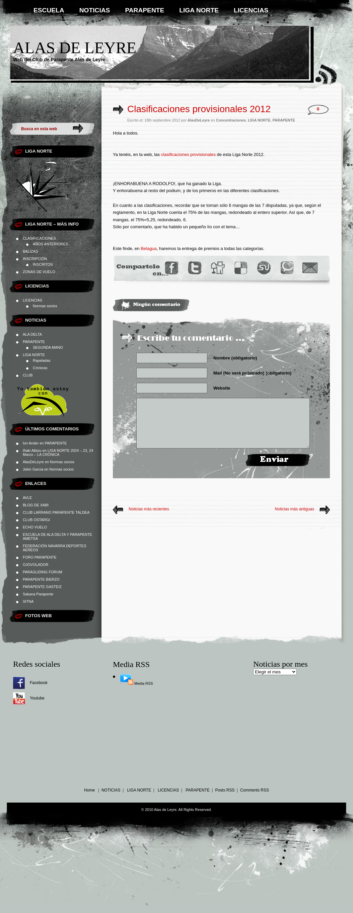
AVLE (27, 498)
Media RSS (143, 683)
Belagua (149, 248)
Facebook (39, 682)
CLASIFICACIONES (39, 238)
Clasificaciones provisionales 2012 (199, 109)
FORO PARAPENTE (40, 557)
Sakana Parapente (38, 594)
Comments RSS (254, 790)
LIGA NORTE (199, 10)
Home (89, 790)
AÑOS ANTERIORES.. (51, 244)
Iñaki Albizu (32, 450)
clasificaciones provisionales (188, 154)
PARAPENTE (144, 10)
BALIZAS (30, 251)
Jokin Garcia (33, 469)
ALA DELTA (32, 334)
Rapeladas (42, 360)
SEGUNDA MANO (48, 347)
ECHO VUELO (35, 527)
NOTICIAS (94, 10)
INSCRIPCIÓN (35, 259)
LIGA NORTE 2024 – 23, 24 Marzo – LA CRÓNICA (58, 452)
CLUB (27, 375)
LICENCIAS (251, 10)
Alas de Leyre (74, 48)
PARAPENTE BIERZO (41, 579)
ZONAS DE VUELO (39, 272)
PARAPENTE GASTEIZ (42, 587)
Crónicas (40, 368)
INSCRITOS (43, 264)
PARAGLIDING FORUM (42, 572)
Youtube (37, 698)
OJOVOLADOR (35, 565)
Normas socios (45, 306)
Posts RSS (224, 790)
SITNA (28, 601)
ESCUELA (48, 10)
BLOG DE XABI (36, 505)
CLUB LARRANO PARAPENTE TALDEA (56, 512)
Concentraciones (231, 120)
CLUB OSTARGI (36, 520)
